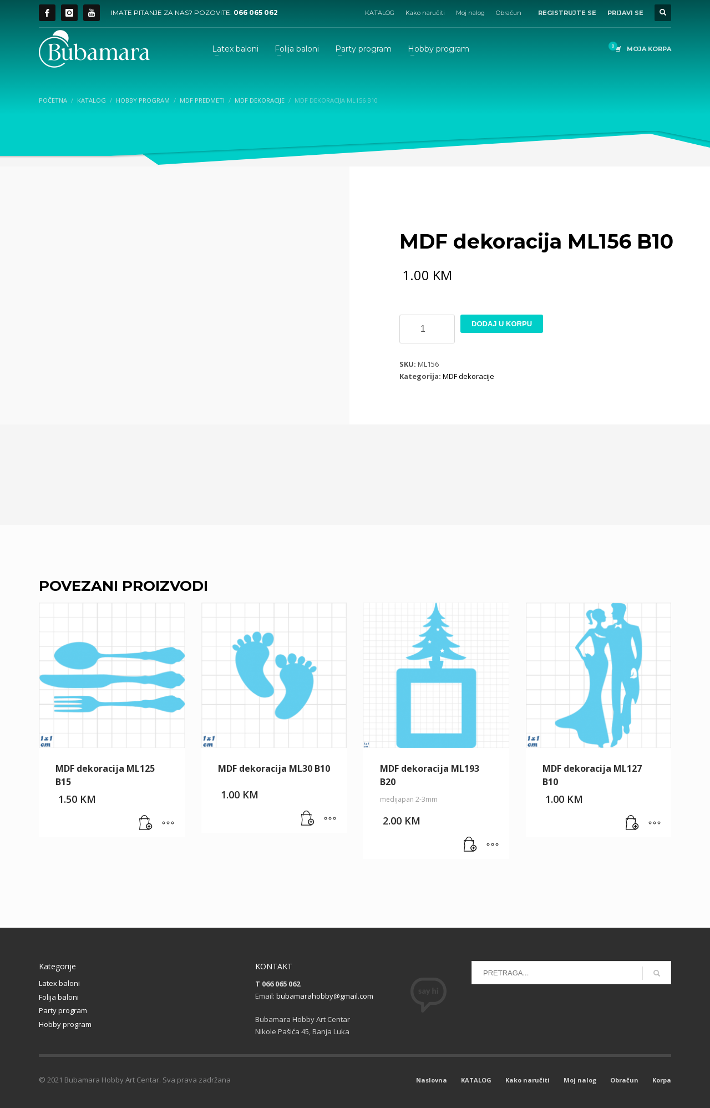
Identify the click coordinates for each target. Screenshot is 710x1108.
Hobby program (65, 1024)
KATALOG (379, 13)
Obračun (508, 13)
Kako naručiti (425, 13)
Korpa (661, 1080)
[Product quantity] (427, 329)
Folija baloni (59, 997)
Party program (63, 1010)
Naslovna (431, 1080)
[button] (146, 823)
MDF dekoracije (468, 376)
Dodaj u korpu (501, 324)
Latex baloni (59, 983)
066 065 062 (256, 12)
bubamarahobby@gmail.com (324, 996)
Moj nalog (470, 13)
